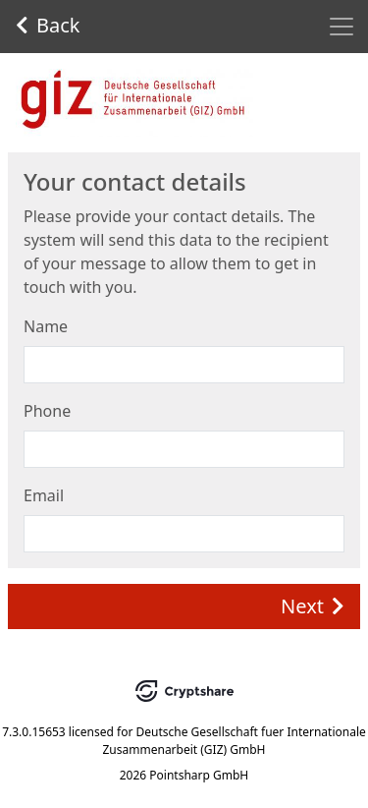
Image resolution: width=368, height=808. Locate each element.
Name (46, 326)
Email (44, 495)
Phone (47, 411)
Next (312, 606)
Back (48, 25)
